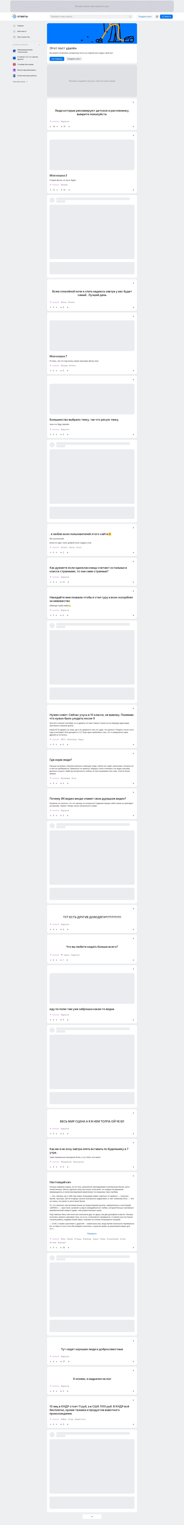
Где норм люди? (61, 759)
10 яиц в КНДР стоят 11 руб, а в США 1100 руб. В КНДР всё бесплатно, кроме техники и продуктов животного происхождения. (89, 1410)
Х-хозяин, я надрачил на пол (92, 1378)
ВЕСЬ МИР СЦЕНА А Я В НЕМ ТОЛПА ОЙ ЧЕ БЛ (92, 1121)
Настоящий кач (60, 1182)
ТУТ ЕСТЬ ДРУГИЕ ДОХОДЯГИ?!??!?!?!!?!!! (92, 917)
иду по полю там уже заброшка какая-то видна (82, 1009)
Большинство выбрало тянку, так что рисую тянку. (84, 419)
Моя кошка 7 (58, 356)
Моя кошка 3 (58, 175)
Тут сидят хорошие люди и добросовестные (92, 1349)
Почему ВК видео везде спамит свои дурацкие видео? (88, 798)
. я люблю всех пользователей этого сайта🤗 (80, 534)
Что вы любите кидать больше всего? (92, 946)
